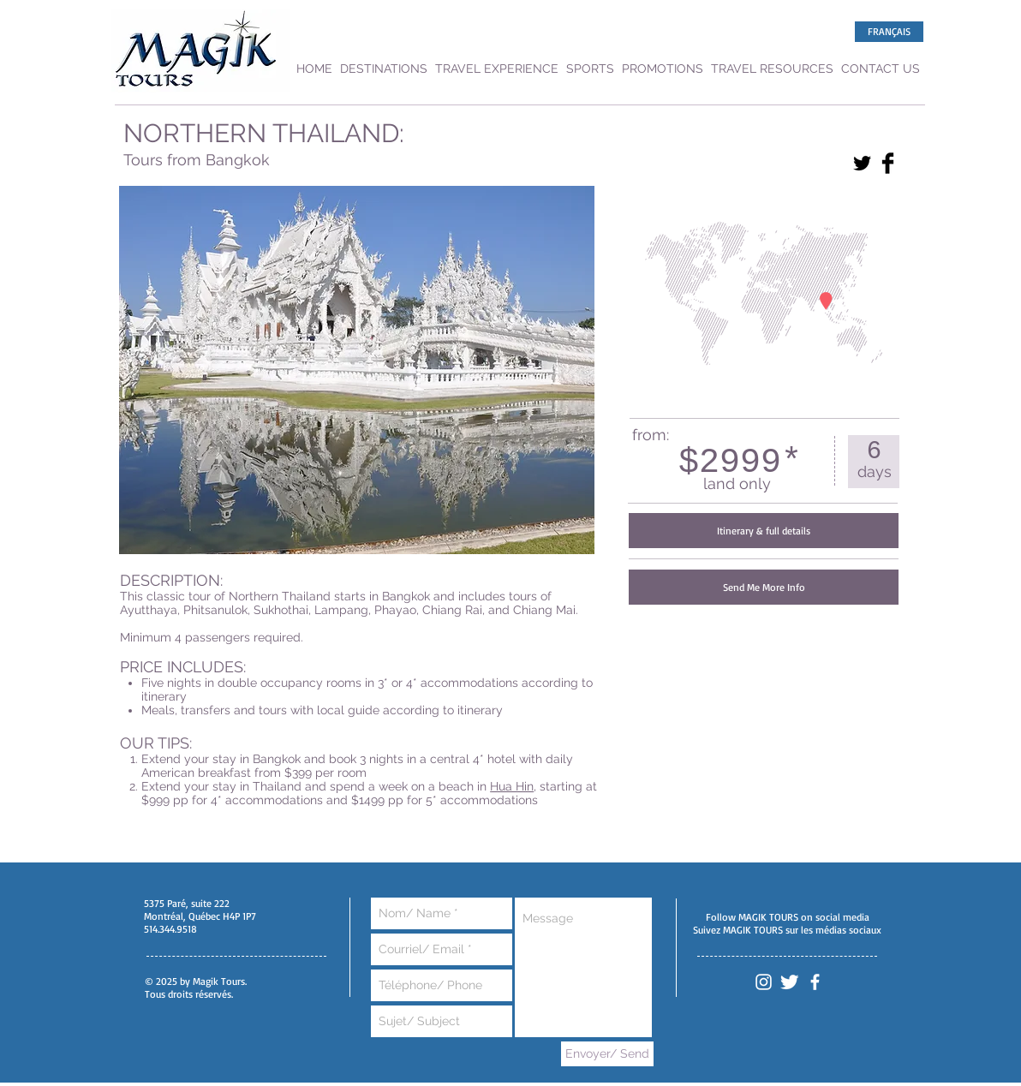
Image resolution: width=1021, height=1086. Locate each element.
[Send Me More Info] (764, 587)
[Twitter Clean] (789, 982)
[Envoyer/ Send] (607, 1053)
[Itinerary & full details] (764, 530)
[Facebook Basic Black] (888, 163)
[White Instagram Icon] (763, 982)
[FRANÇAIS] (889, 31)
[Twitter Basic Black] (862, 163)
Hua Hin (512, 786)
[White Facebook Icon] (815, 982)
